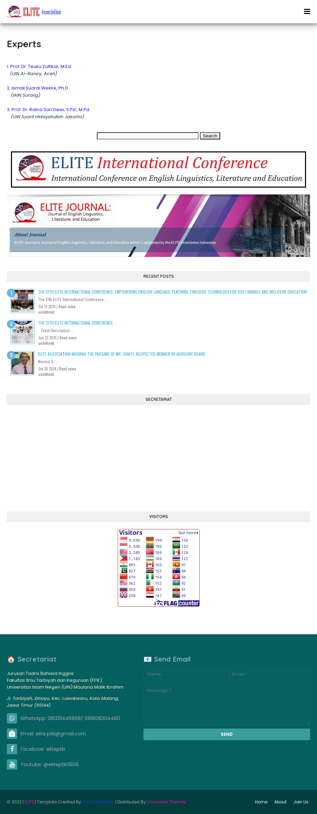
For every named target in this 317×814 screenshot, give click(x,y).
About (280, 802)
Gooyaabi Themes (166, 802)
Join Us (300, 802)
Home (261, 802)
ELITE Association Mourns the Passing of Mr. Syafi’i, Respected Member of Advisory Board (121, 354)
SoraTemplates (98, 802)
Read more (67, 306)
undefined (46, 312)
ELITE (29, 802)
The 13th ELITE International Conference (75, 323)
